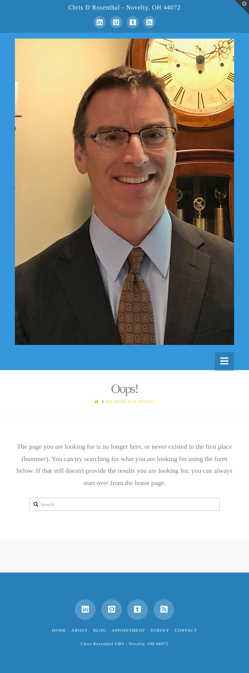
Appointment (129, 630)
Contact (186, 630)
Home (59, 630)
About (79, 630)
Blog (99, 630)
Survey (159, 630)
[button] (224, 361)
